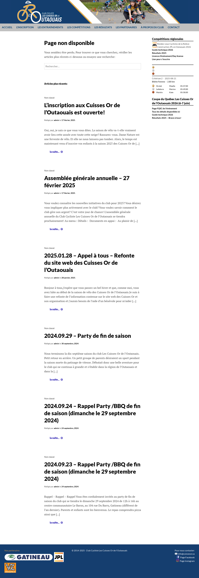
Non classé (49, 97)
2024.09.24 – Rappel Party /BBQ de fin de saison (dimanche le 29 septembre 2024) (92, 413)
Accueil (7, 27)
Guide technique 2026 (162, 50)
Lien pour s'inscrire (161, 59)
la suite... (56, 151)
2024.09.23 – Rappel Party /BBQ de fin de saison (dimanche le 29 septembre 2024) (92, 471)
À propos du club (152, 27)
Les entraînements (50, 27)
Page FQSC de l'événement (164, 108)
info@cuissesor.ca (186, 553)
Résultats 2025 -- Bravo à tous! (166, 118)
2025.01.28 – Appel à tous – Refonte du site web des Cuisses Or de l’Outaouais (89, 262)
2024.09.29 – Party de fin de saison (87, 335)
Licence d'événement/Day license (167, 56)
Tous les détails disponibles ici (166, 111)
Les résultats (103, 27)
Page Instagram (185, 561)
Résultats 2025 (159, 53)
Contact (174, 27)
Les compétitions (78, 27)
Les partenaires (126, 27)
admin (56, 120)
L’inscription (25, 27)
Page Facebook (186, 557)
